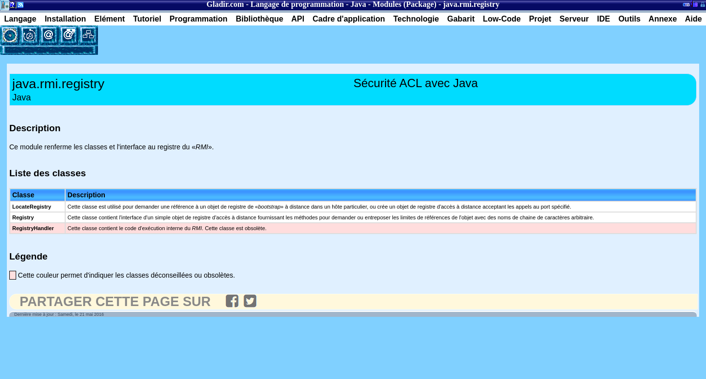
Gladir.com (225, 4)
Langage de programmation (297, 4)
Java (358, 4)
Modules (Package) (405, 4)
